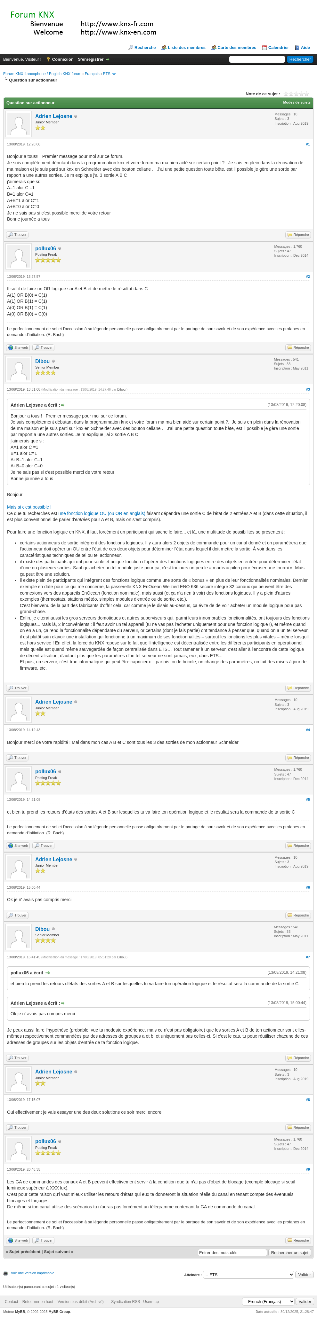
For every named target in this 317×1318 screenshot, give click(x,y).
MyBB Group (59, 1312)
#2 (308, 276)
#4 (308, 730)
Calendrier (278, 47)
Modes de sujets (297, 102)
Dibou (42, 361)
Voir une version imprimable (32, 1273)
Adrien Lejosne (53, 116)
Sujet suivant (57, 1251)
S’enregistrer (90, 59)
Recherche (145, 47)
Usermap (151, 1301)
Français (92, 74)
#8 (308, 1100)
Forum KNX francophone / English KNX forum (42, 74)
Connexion (63, 59)
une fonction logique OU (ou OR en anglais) (101, 513)
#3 (308, 389)
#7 (308, 957)
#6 (308, 887)
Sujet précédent (25, 1251)
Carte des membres (237, 47)
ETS (106, 74)
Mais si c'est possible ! (29, 507)
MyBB (20, 1312)
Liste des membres (187, 47)
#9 (308, 1169)
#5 (308, 799)
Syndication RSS (125, 1301)
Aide (305, 47)
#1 (308, 144)
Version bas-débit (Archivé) (81, 1301)
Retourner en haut (37, 1301)
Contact (11, 1301)
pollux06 (45, 248)
